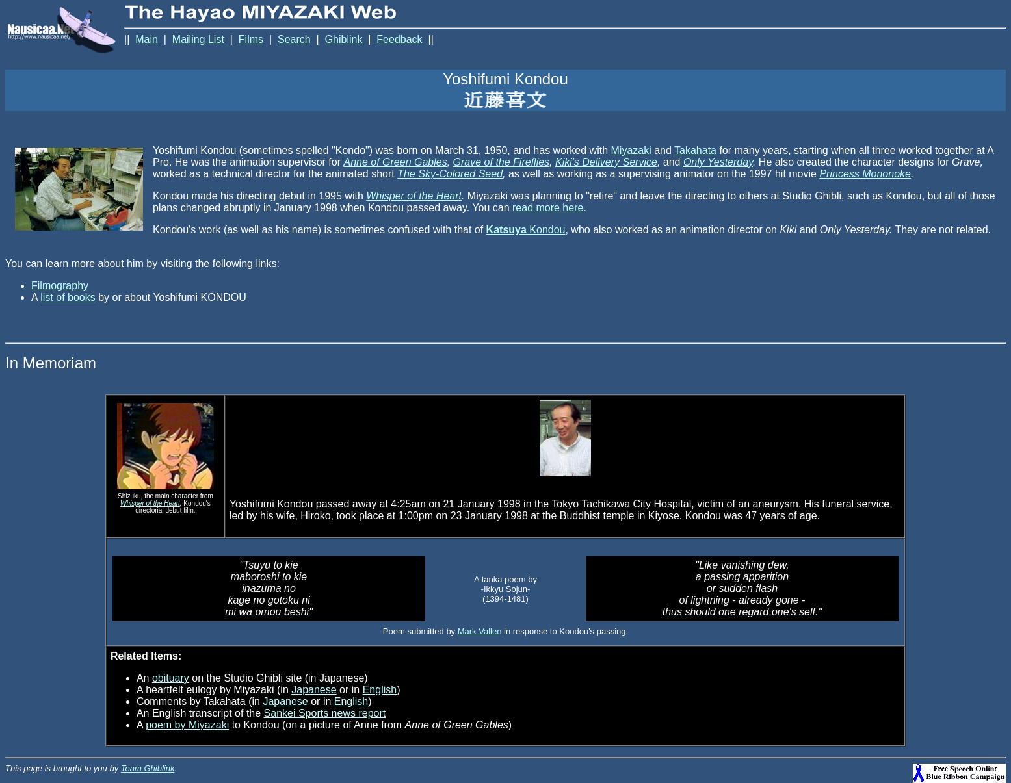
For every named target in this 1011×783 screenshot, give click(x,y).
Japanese (313, 689)
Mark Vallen (480, 631)
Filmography (59, 285)
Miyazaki (631, 150)
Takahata (695, 150)
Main (146, 39)
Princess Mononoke (865, 173)
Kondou (526, 229)
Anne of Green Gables (395, 162)
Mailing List (198, 39)
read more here (547, 207)
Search (294, 39)
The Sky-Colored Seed (450, 173)
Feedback (399, 39)
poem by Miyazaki (187, 724)
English (380, 689)
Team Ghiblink (148, 768)
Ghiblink (344, 39)
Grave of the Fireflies (501, 162)
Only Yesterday (718, 162)
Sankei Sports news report (325, 713)
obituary (170, 678)
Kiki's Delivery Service (606, 162)
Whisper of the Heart (414, 195)
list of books (67, 297)
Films (251, 39)
